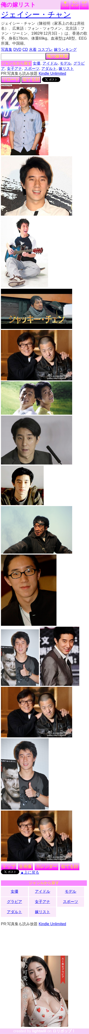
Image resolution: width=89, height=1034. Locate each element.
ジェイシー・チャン (36, 14)
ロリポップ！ (64, 1031)
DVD (17, 49)
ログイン (84, 4)
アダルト (48, 68)
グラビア (14, 902)
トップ (8, 866)
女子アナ (14, 68)
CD (25, 49)
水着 (33, 49)
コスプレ (45, 49)
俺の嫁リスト (18, 5)
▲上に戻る (29, 872)
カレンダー (46, 866)
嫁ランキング (65, 49)
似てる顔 (31, 79)
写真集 (6, 49)
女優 (36, 63)
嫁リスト (65, 4)
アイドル (50, 63)
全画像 (25, 866)
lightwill (39, 1031)
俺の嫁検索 (57, 56)
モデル (65, 63)
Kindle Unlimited (52, 73)
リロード (10, 79)
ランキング (74, 4)
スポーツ (31, 68)
